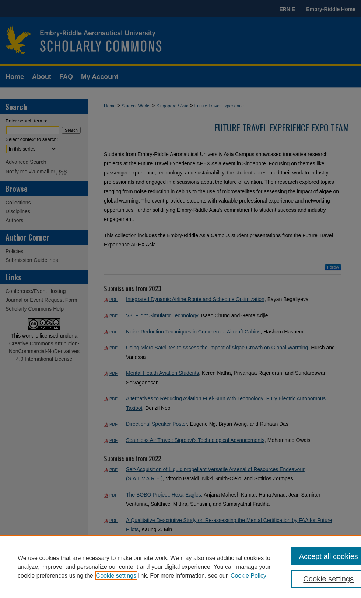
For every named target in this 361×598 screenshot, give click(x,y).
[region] (180, 566)
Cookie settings (116, 576)
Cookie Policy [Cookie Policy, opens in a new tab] (248, 576)
